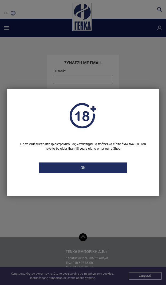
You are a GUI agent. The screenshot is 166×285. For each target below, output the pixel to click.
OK (83, 168)
